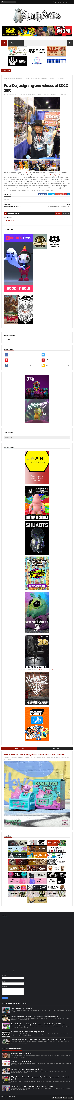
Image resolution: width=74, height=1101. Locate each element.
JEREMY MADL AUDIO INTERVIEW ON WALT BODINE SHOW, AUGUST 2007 (35, 1017)
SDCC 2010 (29, 79)
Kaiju (17, 79)
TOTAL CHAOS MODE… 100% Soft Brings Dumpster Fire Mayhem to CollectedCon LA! (34, 756)
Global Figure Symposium (58, 176)
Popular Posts (55, 749)
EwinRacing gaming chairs (46, 670)
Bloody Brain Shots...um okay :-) (21, 1054)
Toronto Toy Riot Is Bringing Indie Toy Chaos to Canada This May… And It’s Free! (38, 1025)
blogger (58, 214)
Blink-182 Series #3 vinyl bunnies (21, 1062)
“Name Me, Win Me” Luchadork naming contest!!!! (27, 1032)
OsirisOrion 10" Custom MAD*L (21, 1009)
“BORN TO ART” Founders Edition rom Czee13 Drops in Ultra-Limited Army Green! (38, 1040)
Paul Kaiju (22, 79)
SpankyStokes (36, 79)
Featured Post (19, 749)
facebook (66, 214)
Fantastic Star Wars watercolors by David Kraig (27, 1070)
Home (5, 79)
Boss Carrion (11, 79)
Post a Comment (10, 221)
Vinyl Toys (44, 79)
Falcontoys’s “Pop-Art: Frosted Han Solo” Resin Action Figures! (32, 1087)
